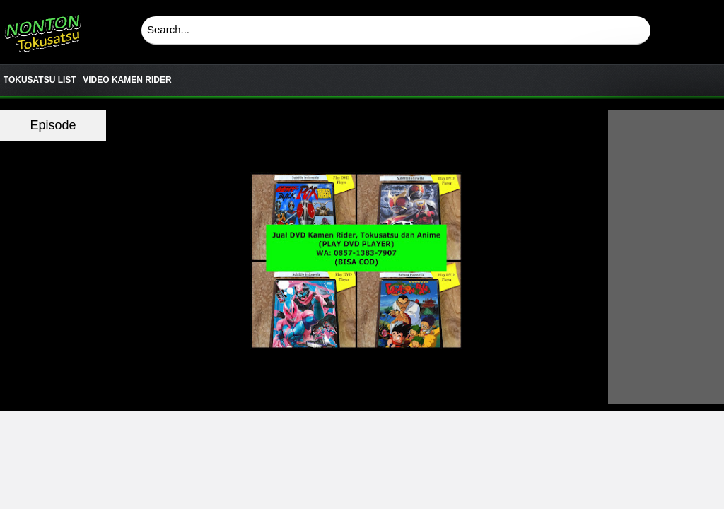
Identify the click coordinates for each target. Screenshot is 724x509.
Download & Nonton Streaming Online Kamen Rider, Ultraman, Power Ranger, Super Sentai (42, 28)
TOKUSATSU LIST (40, 80)
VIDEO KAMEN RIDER (127, 80)
